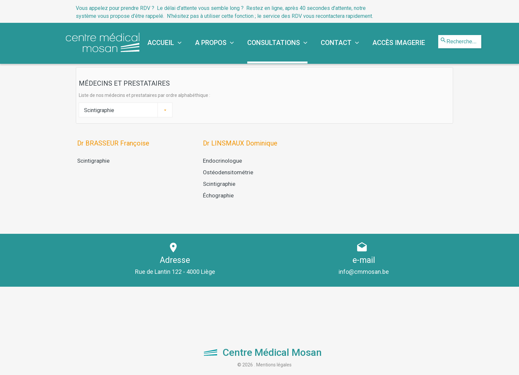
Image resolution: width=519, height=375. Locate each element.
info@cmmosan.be (364, 271)
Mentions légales (274, 364)
